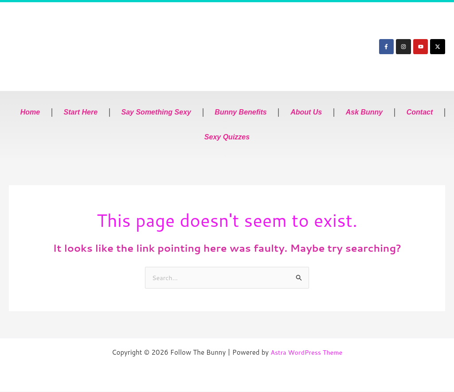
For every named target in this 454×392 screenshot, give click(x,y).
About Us (306, 112)
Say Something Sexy (156, 112)
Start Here (81, 112)
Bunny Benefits (240, 112)
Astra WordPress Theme (306, 352)
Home (30, 112)
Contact (420, 112)
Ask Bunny (364, 112)
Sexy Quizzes (227, 137)
